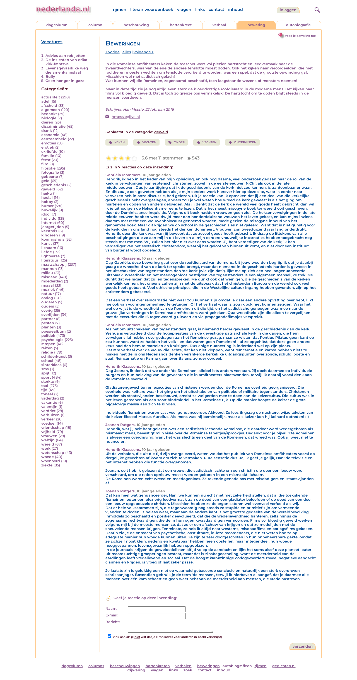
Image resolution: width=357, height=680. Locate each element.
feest (45, 160)
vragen (184, 9)
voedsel (48, 423)
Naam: (111, 608)
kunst (46, 243)
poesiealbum (53, 331)
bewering (256, 25)
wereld (47, 444)
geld (45, 181)
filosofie (48, 168)
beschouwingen (125, 666)
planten (48, 327)
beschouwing (136, 25)
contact (216, 9)
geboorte (49, 177)
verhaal (219, 25)
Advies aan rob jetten (65, 56)
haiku (46, 193)
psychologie (52, 340)
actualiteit (50, 97)
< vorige (112, 52)
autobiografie (298, 25)
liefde (46, 252)
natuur (47, 294)
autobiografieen (237, 666)
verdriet (48, 411)
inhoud (235, 9)
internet (48, 223)
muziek (48, 289)
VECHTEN (146, 142)
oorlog (47, 298)
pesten (47, 323)
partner (48, 319)
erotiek (47, 147)
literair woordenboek (151, 9)
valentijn (49, 407)
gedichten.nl (284, 666)
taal (44, 386)
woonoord (50, 461)
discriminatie (53, 126)
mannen (49, 269)
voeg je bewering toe (300, 36)
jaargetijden (52, 227)
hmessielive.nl (126, 117)
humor (47, 206)
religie (47, 352)
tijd (44, 390)
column (95, 25)
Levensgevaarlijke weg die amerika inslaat (66, 70)
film (44, 164)
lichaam (48, 248)
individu (49, 218)
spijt (45, 373)
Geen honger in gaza (65, 81)
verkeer (48, 419)
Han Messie (133, 109)
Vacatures (51, 41)
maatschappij (54, 264)
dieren (47, 122)
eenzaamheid (54, 139)
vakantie (49, 402)
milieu (47, 273)
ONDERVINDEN (242, 142)
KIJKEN (117, 142)
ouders (47, 306)
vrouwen (49, 436)
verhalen (183, 666)
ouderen (49, 302)
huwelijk (49, 210)
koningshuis (52, 239)
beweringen (208, 666)
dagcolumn (56, 25)
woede (47, 457)
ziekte (46, 465)
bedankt (49, 114)
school (47, 361)
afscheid (49, 105)
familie (47, 156)
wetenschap (52, 453)
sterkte (47, 381)
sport (46, 377)
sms (45, 369)
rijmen (119, 9)
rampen (48, 344)
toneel (47, 394)
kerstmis (49, 231)
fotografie (50, 172)
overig (47, 310)
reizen (47, 348)
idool (45, 214)
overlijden (50, 315)
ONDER (176, 142)
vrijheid (48, 432)
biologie (48, 118)
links (200, 9)
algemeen (50, 110)
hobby (47, 202)
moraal (47, 285)
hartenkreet (181, 25)
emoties (48, 143)
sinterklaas (51, 365)
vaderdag (50, 398)
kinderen (49, 235)
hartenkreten (158, 666)
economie (50, 135)
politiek (48, 335)
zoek (188, 670)
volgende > (144, 52)
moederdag (52, 281)
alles (126, 52)
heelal (47, 197)
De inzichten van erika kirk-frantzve (66, 62)
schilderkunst (54, 356)
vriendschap (52, 427)
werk (45, 448)
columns (96, 666)
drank (46, 131)
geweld (48, 189)
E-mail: (111, 615)
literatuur (49, 260)
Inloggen (288, 10)
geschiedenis (53, 185)
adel (45, 101)
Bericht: (112, 622)
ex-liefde (49, 151)
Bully (50, 76)
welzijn (48, 440)
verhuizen (50, 415)
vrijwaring (136, 670)
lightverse (50, 256)
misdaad (49, 277)
